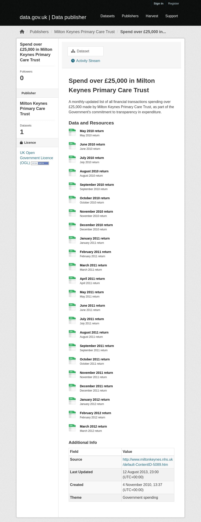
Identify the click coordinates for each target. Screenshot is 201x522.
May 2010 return (92, 131)
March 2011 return (93, 265)
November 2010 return (96, 211)
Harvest (152, 16)
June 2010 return (92, 144)
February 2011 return (95, 252)
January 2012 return (95, 399)
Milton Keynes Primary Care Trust (84, 32)
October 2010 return (95, 198)
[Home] (22, 32)
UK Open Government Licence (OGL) (36, 158)
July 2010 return (92, 158)
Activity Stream (85, 61)
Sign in (158, 3)
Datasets (107, 16)
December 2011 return (96, 386)
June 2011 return (92, 305)
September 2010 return (97, 184)
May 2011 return (92, 292)
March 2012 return (93, 426)
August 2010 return (94, 171)
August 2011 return (94, 332)
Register (173, 3)
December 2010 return (96, 225)
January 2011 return (95, 238)
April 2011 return (92, 278)
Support (171, 16)
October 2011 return (95, 359)
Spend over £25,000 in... (143, 32)
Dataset (80, 51)
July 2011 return (92, 319)
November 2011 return (96, 372)
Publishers (130, 16)
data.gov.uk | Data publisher (53, 17)
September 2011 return (97, 346)
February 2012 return (95, 413)
